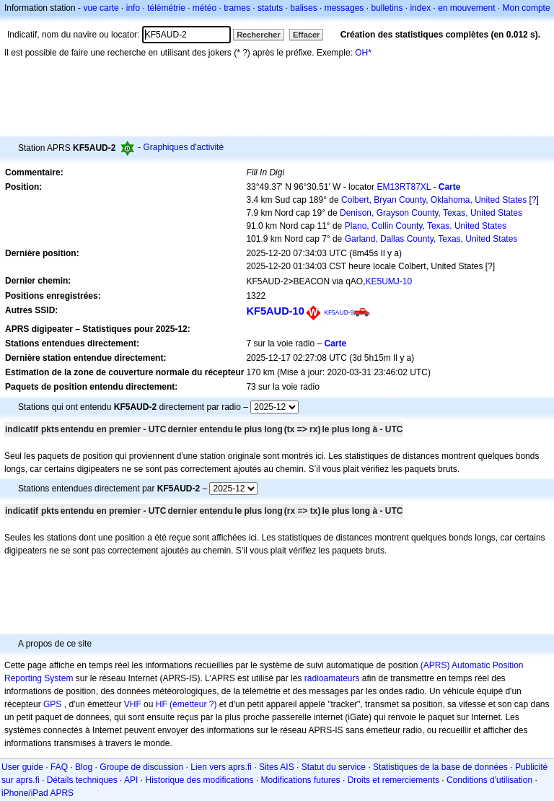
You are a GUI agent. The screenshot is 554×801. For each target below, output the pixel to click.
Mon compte (526, 8)
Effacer (306, 34)
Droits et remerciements (393, 780)
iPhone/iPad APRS (37, 793)
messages (344, 8)
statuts (270, 8)
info (133, 8)
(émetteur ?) (193, 704)
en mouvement (466, 8)
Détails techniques (82, 780)
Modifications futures (300, 780)
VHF (132, 704)
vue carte (100, 8)
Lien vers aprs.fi (221, 767)
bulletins (387, 8)
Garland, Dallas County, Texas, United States (431, 239)
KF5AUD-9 (338, 312)
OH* (363, 53)
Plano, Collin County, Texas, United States (425, 226)
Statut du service (334, 767)
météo (204, 8)
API (131, 780)
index (420, 8)
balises (303, 8)
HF (161, 704)
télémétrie (166, 8)
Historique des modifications (199, 780)
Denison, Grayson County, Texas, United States (431, 213)
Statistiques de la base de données (440, 767)
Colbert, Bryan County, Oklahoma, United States (434, 200)
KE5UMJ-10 (388, 281)
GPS (52, 704)
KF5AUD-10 (275, 311)
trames (237, 8)
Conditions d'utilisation (489, 780)
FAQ (59, 767)
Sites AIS (276, 767)
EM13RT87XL (404, 187)
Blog (83, 767)
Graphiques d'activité (183, 147)
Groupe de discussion (141, 767)
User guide (22, 767)
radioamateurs (332, 678)
